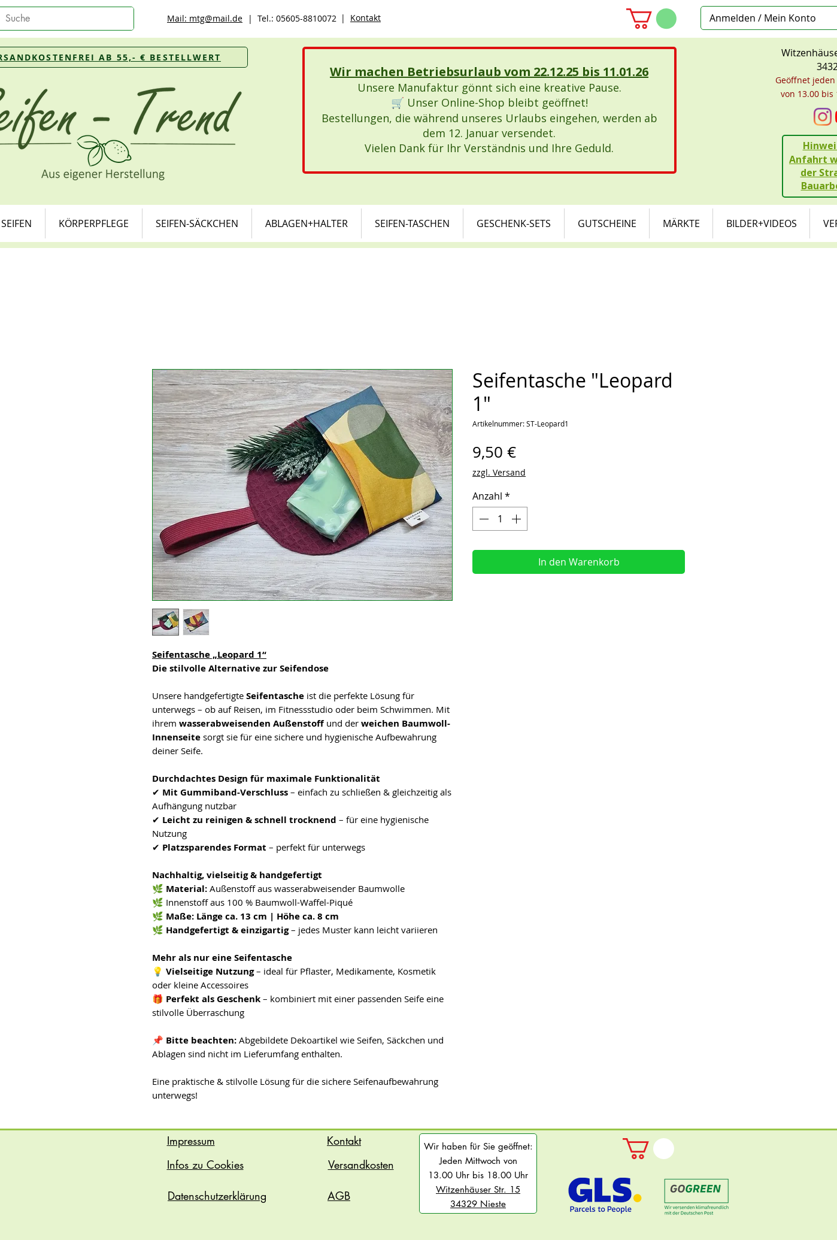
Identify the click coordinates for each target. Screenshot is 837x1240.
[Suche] (56, 18)
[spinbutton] (500, 518)
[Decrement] (482, 518)
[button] (651, 18)
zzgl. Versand (499, 472)
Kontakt (365, 17)
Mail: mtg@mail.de (204, 18)
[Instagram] (823, 117)
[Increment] (517, 518)
